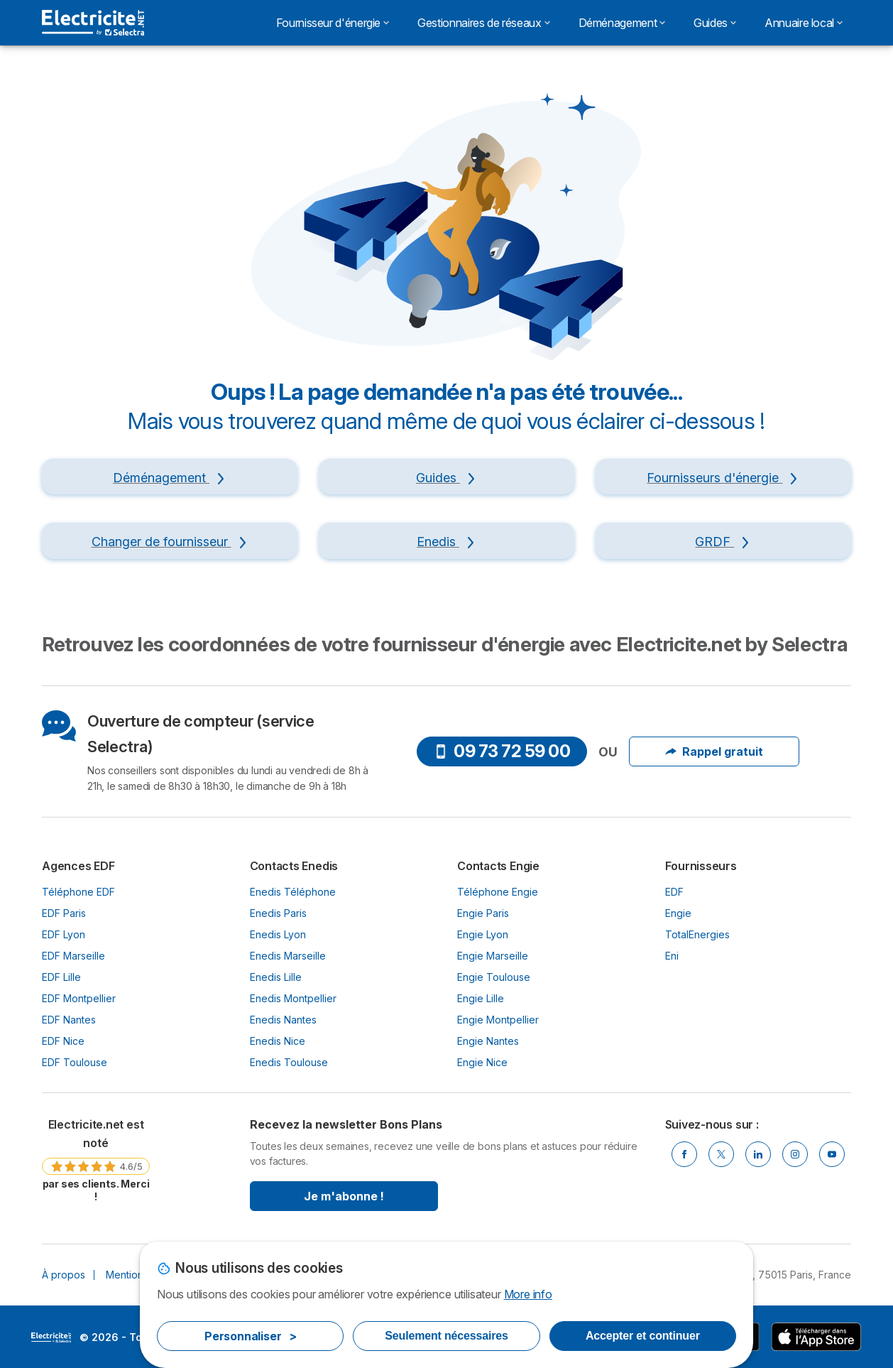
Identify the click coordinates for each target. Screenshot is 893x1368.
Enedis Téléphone (293, 892)
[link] (96, 1160)
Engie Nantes (488, 1041)
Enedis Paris (278, 913)
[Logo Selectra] (93, 23)
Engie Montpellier (498, 1020)
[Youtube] (832, 1154)
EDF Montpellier (79, 998)
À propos (63, 1275)
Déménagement (622, 23)
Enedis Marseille (288, 956)
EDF (674, 892)
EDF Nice (63, 1041)
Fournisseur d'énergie (332, 23)
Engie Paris (483, 913)
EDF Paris (64, 913)
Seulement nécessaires (446, 1336)
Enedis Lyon (278, 934)
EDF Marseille (73, 956)
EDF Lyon (63, 934)
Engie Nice (482, 1062)
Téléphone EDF (78, 892)
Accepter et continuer (643, 1336)
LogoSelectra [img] (51, 1337)
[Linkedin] (758, 1154)
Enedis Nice (277, 1041)
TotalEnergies (697, 934)
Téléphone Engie (497, 892)
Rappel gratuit (714, 751)
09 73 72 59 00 (502, 751)
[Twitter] (721, 1154)
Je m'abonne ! (344, 1196)
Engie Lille (480, 998)
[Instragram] (795, 1154)
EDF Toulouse (74, 1062)
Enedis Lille (276, 977)
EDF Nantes (69, 1020)
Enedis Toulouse (289, 1062)
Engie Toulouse (493, 977)
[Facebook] (684, 1154)
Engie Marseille (492, 956)
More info (528, 1294)
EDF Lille (61, 977)
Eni (672, 956)
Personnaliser (250, 1336)
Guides (715, 23)
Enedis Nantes (283, 1020)
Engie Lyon (482, 934)
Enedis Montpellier (293, 998)
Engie (678, 913)
